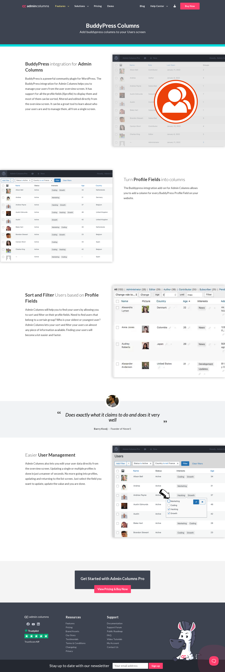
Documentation (114, 623)
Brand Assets (72, 631)
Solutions (79, 6)
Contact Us (112, 647)
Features (60, 6)
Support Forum (114, 627)
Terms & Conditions (76, 643)
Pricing (98, 6)
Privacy (69, 651)
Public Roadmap (115, 631)
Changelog (71, 647)
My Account (113, 643)
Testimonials (72, 639)
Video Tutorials (114, 639)
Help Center (157, 6)
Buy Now (190, 6)
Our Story (71, 635)
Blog (142, 6)
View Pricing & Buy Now (112, 589)
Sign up (156, 665)
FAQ (109, 635)
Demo (110, 6)
